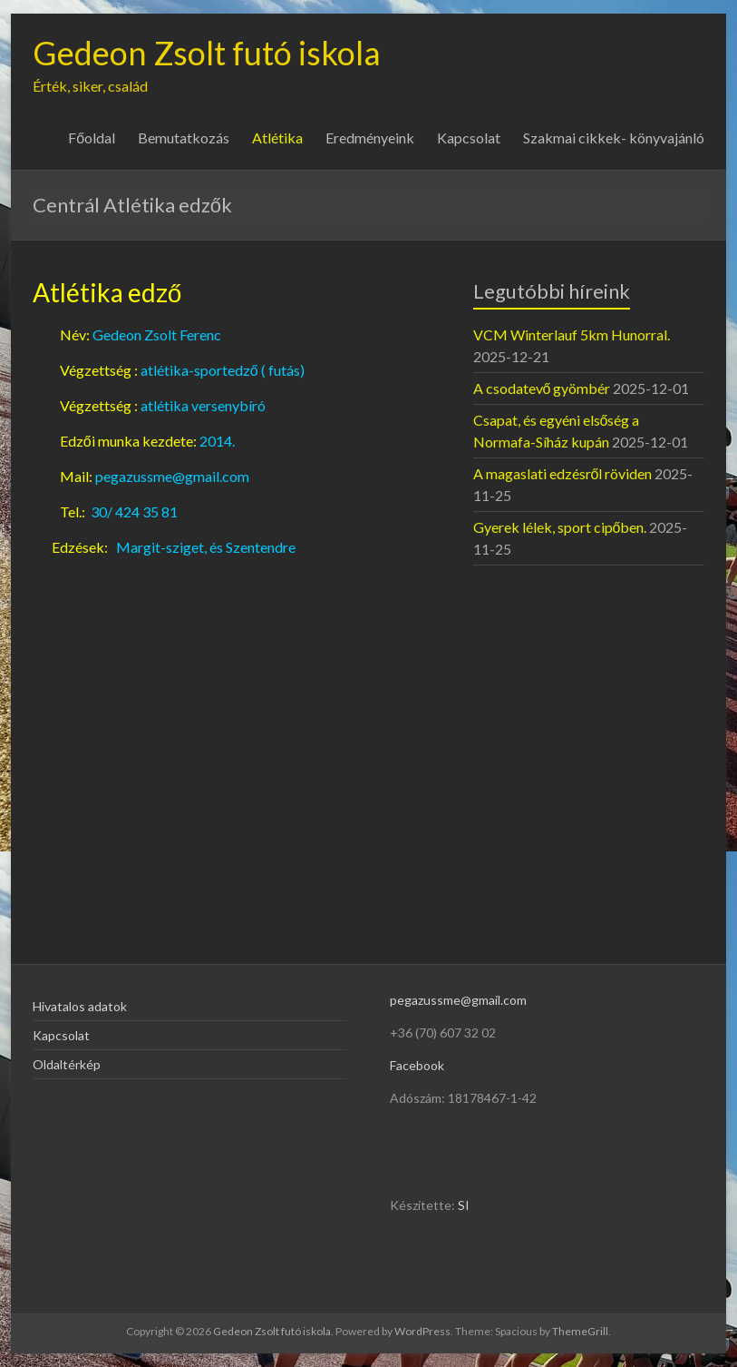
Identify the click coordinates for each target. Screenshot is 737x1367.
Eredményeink (369, 137)
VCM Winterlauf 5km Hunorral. (571, 334)
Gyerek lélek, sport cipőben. (560, 527)
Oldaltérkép (67, 1064)
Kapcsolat (468, 137)
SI (464, 1205)
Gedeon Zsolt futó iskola (207, 53)
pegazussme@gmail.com (458, 1000)
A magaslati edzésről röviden (563, 473)
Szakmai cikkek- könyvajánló (613, 137)
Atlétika (277, 137)
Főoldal (91, 137)
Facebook (417, 1065)
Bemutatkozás (183, 137)
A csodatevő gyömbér (542, 388)
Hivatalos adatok (80, 1006)
